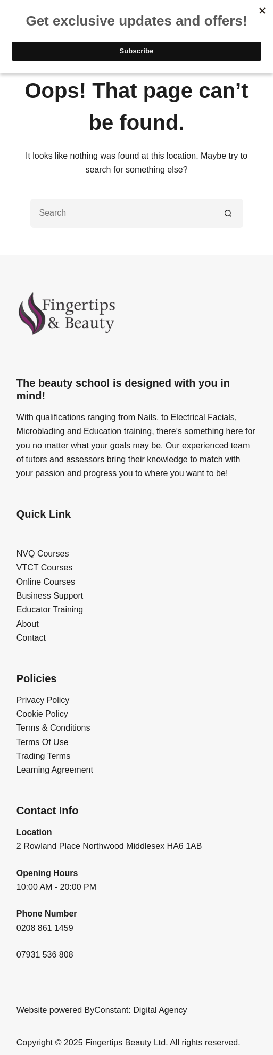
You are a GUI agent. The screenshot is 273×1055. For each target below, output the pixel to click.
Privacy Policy (43, 700)
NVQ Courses (42, 553)
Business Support (49, 595)
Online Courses (45, 581)
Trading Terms (43, 755)
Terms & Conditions (53, 727)
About (27, 623)
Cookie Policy (42, 713)
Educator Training (49, 609)
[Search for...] (122, 213)
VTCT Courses (44, 567)
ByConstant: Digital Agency (136, 1010)
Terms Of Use (42, 742)
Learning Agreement (54, 769)
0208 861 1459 (44, 928)
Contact (31, 637)
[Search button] (228, 213)
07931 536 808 (44, 954)
